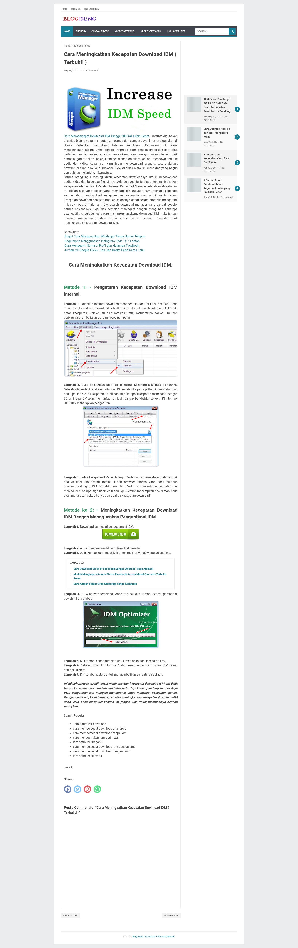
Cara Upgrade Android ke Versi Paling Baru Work (217, 132)
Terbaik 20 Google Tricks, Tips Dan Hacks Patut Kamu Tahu (105, 250)
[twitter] (77, 789)
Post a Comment (89, 70)
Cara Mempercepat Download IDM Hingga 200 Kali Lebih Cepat (106, 136)
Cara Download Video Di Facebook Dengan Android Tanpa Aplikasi (113, 568)
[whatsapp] (97, 789)
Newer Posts (70, 915)
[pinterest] (87, 789)
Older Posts (171, 915)
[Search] (212, 31)
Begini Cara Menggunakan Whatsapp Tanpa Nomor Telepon (105, 236)
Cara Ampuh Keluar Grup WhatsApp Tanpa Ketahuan (105, 583)
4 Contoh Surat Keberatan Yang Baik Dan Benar (216, 158)
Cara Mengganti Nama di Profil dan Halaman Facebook (102, 245)
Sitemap (76, 9)
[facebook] (67, 789)
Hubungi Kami (92, 9)
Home (64, 9)
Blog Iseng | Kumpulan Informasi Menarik (153, 936)
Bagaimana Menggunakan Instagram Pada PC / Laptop (102, 241)
